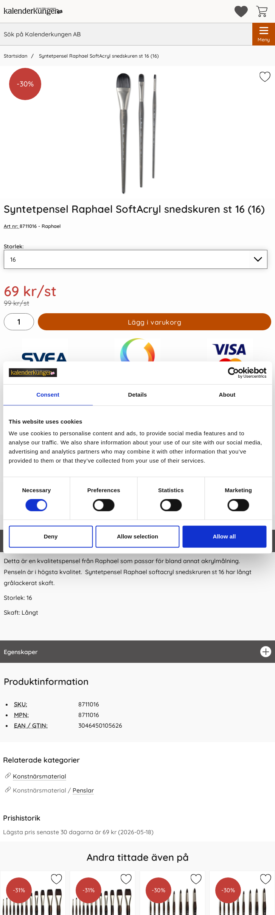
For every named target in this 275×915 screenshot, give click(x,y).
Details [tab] (137, 394)
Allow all (224, 536)
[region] (137, 651)
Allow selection (137, 536)
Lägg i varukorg (155, 322)
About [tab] (227, 394)
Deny (51, 536)
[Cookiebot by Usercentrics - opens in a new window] (233, 372)
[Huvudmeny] (263, 34)
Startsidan (15, 56)
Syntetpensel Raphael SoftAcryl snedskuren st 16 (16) (98, 56)
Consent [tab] (47, 394)
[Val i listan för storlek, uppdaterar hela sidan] (135, 259)
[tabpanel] (137, 585)
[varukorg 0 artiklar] (263, 11)
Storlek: (14, 246)
